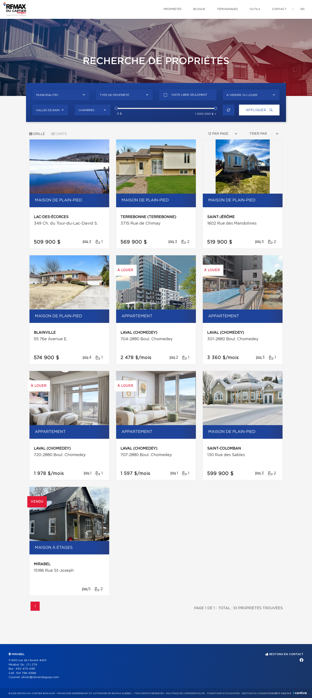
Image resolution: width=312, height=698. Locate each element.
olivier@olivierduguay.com (40, 677)
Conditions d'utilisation (223, 693)
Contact (279, 9)
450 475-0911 (25, 668)
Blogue (199, 9)
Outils (255, 9)
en (302, 9)
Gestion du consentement (259, 693)
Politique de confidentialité (185, 693)
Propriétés (173, 9)
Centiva (300, 693)
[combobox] (60, 94)
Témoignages (227, 9)
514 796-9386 (26, 673)
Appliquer (258, 110)
